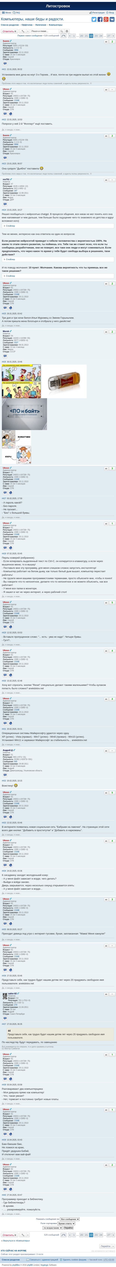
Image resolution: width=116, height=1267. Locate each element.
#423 (4, 164)
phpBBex (16, 1265)
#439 (4, 1140)
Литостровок (58, 6)
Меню (8, 12)
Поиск (61, 31)
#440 (4, 1195)
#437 (4, 1024)
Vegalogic (44, 1265)
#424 (4, 210)
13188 (16, 100)
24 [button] (100, 35)
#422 (4, 120)
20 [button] (81, 35)
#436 (4, 976)
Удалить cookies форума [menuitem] (74, 1260)
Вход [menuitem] (111, 12)
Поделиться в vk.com (112, 19)
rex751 (6, 179)
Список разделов (11, 1260)
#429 (4, 633)
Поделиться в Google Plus (106, 19)
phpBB (30, 1265)
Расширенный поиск (67, 31)
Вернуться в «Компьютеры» (16, 1241)
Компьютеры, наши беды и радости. (32, 19)
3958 (16, 50)
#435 (4, 929)
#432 (4, 781)
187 (15, 191)
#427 (4, 498)
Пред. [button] (70, 36)
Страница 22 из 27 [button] (64, 36)
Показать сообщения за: (58, 1219)
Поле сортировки (57, 1223)
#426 (4, 362)
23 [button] (96, 35)
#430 (4, 681)
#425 (4, 314)
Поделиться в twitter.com (94, 19)
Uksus (6, 89)
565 (15, 762)
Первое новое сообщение (29, 35)
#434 (4, 871)
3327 (16, 343)
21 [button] (86, 35)
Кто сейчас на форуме (14, 1250)
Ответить (8, 31)
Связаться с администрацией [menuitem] (44, 1260)
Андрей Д (8, 750)
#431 (4, 729)
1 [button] (74, 35)
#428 (4, 554)
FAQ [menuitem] (18, 12)
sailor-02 (12, 993)
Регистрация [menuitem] (98, 12)
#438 (4, 1085)
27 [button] (108, 35)
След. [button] (113, 36)
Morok (6, 331)
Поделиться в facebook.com (100, 19)
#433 (4, 823)
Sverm (6, 41)
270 (15, 1005)
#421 (4, 69)
